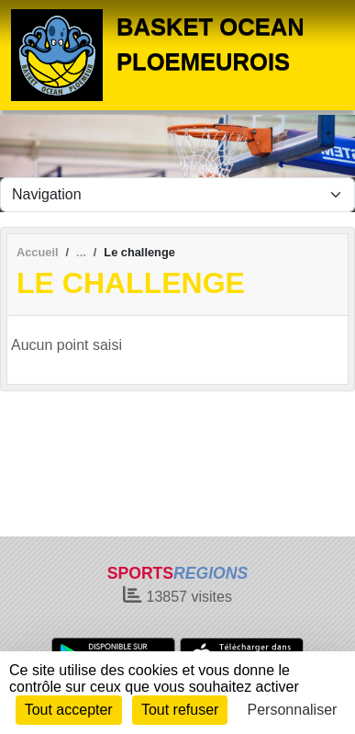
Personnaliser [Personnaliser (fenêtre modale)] (293, 709)
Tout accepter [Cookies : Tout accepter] (69, 709)
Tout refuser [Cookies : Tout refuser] (179, 709)
